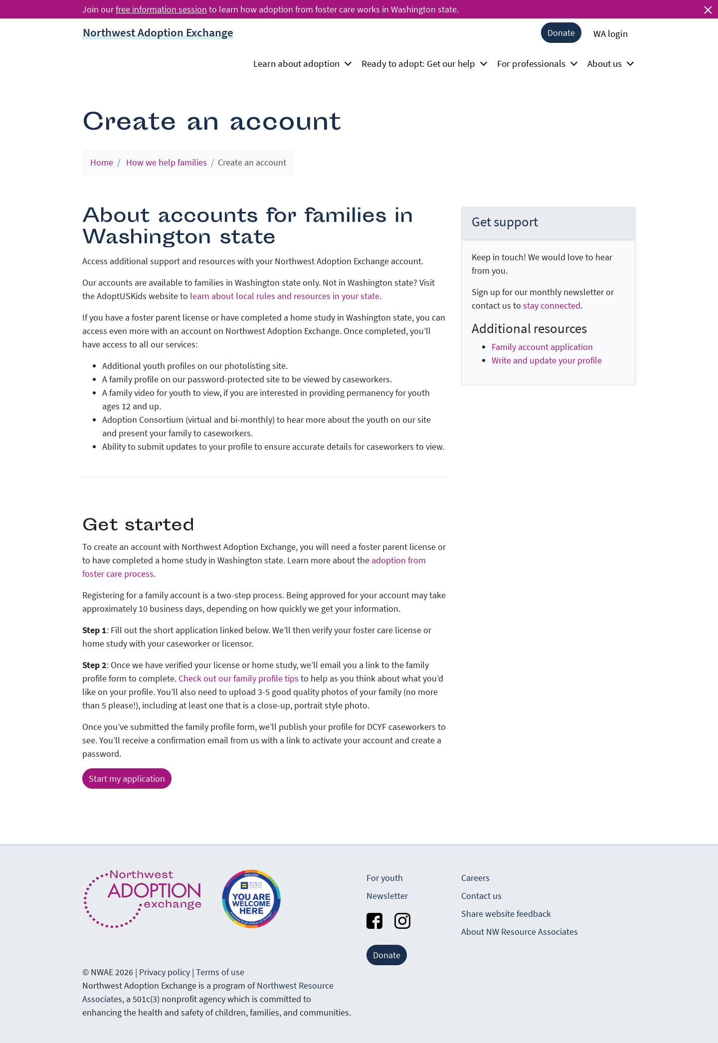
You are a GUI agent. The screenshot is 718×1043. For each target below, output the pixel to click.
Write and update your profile (547, 360)
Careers (475, 877)
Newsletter (387, 895)
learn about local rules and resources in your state (284, 296)
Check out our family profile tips (239, 678)
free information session (161, 9)
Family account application (542, 346)
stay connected (551, 305)
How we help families (166, 162)
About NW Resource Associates (519, 931)
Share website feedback (506, 913)
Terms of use (220, 972)
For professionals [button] (534, 63)
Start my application (127, 778)
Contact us (481, 895)
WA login (610, 33)
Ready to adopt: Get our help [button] (421, 63)
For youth (384, 877)
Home (101, 162)
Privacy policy (164, 972)
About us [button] (607, 63)
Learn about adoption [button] (299, 63)
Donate (561, 32)
